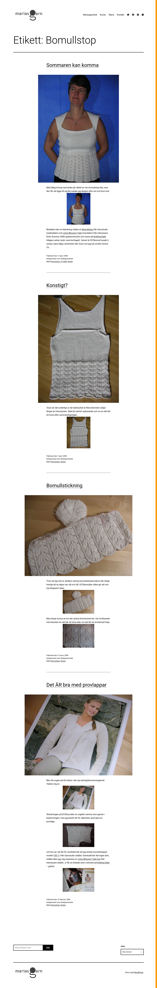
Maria (111, 14)
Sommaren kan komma (72, 65)
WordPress (138, 972)
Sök (48, 947)
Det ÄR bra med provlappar (76, 685)
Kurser (103, 14)
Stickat (70, 262)
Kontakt (120, 14)
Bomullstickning (64, 486)
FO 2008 (64, 262)
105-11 (56, 855)
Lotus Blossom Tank (72, 233)
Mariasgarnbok (90, 14)
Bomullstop (87, 229)
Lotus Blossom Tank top (89, 859)
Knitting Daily (100, 236)
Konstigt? (57, 285)
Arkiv (123, 946)
